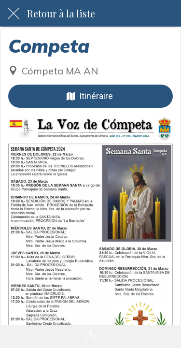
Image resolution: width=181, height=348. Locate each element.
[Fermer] (13, 13)
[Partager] (90, 336)
